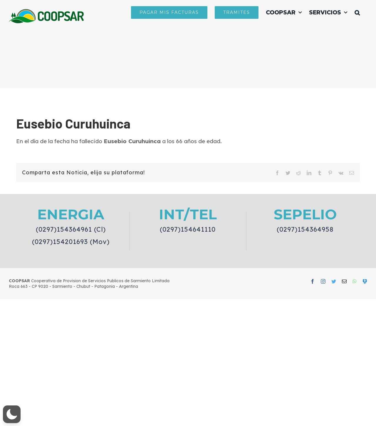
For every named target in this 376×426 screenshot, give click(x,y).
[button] (357, 12)
